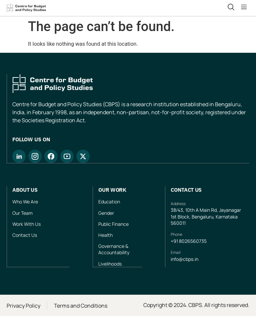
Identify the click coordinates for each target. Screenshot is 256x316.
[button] (245, 7)
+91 (175, 241)
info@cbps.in (184, 259)
